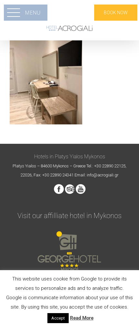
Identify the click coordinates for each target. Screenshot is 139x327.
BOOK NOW (116, 12)
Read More (82, 318)
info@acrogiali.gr (103, 175)
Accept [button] (58, 318)
